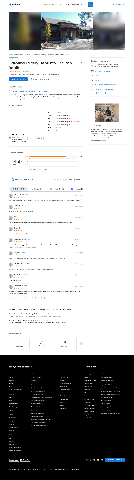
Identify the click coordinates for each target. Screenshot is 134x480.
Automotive (64, 377)
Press (86, 395)
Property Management (67, 395)
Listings (11, 377)
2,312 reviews (25, 72)
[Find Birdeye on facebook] (83, 459)
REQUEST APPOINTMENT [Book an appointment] (40, 79)
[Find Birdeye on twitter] (87, 459)
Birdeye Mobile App (15, 450)
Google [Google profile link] (99, 89)
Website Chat (35, 406)
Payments (12, 409)
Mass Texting (13, 406)
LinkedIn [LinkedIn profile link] (108, 93)
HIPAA (45, 469)
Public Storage (64, 399)
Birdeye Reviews (89, 408)
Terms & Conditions (15, 469)
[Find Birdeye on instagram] (94, 459)
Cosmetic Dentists (39, 55)
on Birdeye (25, 194)
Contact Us (88, 417)
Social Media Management (39, 425)
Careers (87, 402)
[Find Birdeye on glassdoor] (102, 459)
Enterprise (34, 380)
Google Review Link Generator (110, 394)
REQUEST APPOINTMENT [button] (102, 71)
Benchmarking (13, 427)
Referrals (11, 383)
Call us (97, 80)
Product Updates (89, 399)
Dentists (33, 91)
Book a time (88, 386)
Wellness (63, 408)
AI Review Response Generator (110, 391)
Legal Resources (89, 414)
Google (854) (36, 189)
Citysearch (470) (55, 189)
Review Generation (37, 394)
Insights (11, 424)
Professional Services (107, 380)
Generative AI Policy (59, 469)
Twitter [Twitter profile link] (99, 93)
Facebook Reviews (37, 416)
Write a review (119, 4)
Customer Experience (38, 422)
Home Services (65, 389)
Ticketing (12, 430)
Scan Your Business (107, 397)
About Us (87, 377)
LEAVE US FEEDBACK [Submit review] (18, 79)
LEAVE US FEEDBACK (24, 179)
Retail (62, 405)
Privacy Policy (27, 469)
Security (35, 469)
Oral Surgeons (42, 91)
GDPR (41, 469)
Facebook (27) (75, 189)
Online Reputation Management (41, 397)
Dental (28, 55)
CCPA (50, 469)
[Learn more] (107, 112)
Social (10, 400)
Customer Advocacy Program (110, 413)
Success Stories (89, 405)
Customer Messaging (38, 400)
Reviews (11, 380)
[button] (10, 297)
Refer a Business (106, 409)
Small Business (36, 377)
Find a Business (106, 400)
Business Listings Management (41, 419)
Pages (11, 386)
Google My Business (37, 413)
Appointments (13, 403)
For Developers (105, 403)
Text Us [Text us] (97, 76)
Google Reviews (36, 409)
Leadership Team (90, 380)
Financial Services (65, 383)
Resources (87, 389)
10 (41, 297)
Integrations (13, 444)
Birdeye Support (106, 406)
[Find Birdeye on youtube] (98, 459)
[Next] (81, 343)
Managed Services (106, 377)
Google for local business (39, 387)
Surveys (11, 420)
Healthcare (63, 386)
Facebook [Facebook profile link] (109, 89)
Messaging (12, 417)
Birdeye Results (89, 411)
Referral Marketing (37, 403)
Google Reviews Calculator (109, 387)
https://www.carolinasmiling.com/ (106, 85)
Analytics (12, 441)
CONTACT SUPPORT (115, 459)
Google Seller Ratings (15, 389)
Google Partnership (15, 447)
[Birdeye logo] (15, 4)
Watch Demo (88, 383)
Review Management (38, 391)
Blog (85, 392)
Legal (61, 392)
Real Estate (63, 402)
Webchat (12, 397)
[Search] (90, 4)
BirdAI (10, 438)
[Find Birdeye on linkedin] (90, 459)
